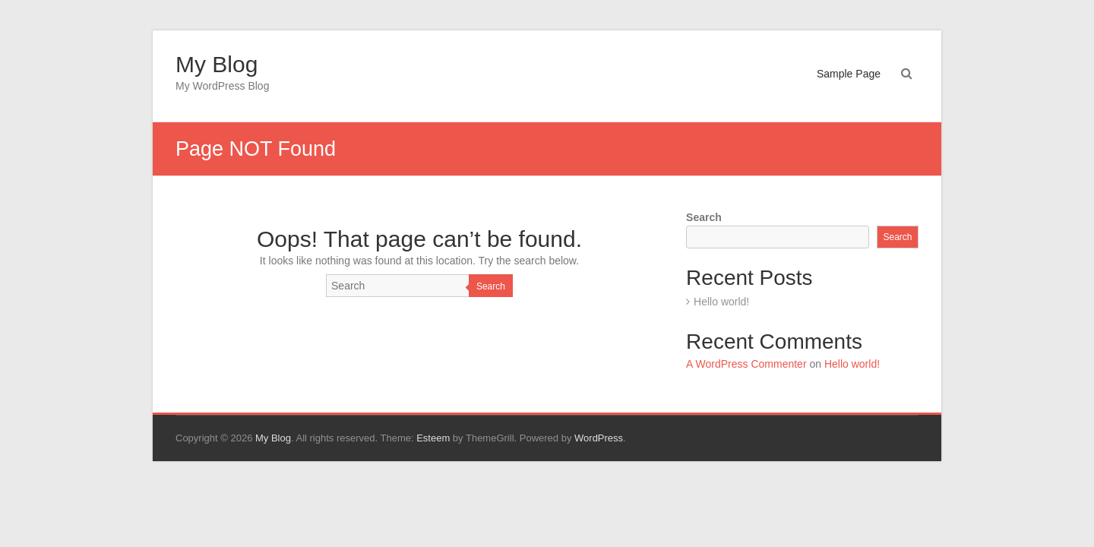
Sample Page (849, 74)
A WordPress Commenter (746, 364)
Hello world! (721, 302)
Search (490, 286)
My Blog (216, 64)
